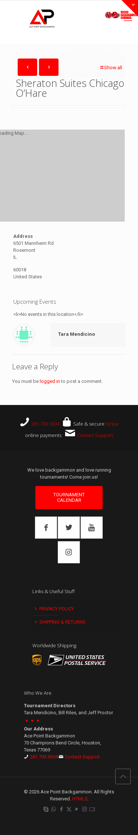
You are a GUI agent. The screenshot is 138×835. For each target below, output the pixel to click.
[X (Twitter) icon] (69, 809)
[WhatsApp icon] (53, 809)
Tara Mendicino (76, 334)
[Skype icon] (46, 809)
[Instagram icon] (84, 809)
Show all (110, 67)
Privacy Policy (53, 609)
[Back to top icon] (123, 776)
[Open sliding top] (129, 8)
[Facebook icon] (61, 809)
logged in (50, 381)
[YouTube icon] (76, 809)
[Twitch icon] (92, 809)
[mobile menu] (128, 18)
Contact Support (95, 435)
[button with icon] (46, 528)
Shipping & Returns (59, 622)
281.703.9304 (45, 423)
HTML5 (79, 798)
